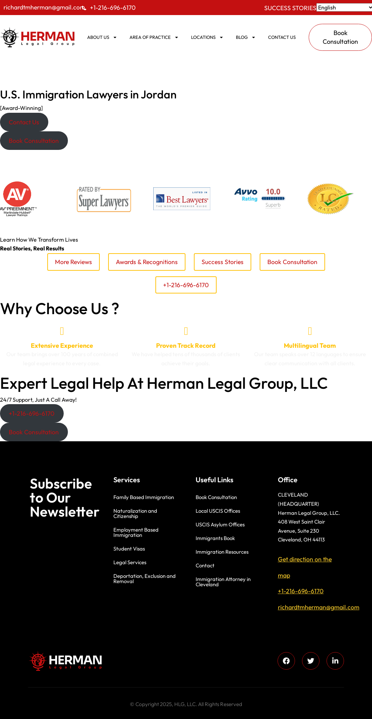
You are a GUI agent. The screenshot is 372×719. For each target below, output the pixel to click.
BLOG (246, 37)
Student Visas (129, 548)
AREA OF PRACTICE (154, 37)
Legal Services (129, 562)
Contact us (282, 37)
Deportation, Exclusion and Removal (144, 579)
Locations (207, 37)
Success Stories (290, 8)
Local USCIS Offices (218, 510)
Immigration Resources (222, 551)
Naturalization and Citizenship (135, 513)
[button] (24, 122)
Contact (205, 565)
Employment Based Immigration (136, 532)
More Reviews (73, 262)
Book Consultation (292, 262)
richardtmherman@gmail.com (44, 7)
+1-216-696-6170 (113, 8)
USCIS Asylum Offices (220, 524)
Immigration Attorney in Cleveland (223, 582)
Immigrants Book (215, 538)
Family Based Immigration (143, 497)
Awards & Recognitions (147, 262)
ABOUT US (102, 37)
